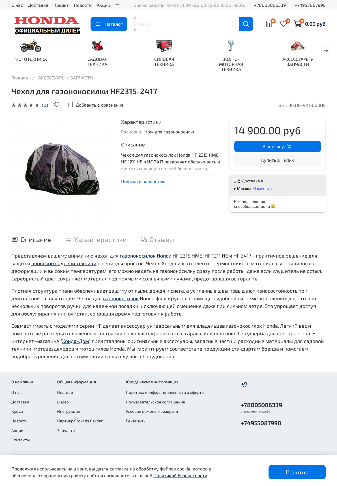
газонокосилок (121, 299)
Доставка (38, 5)
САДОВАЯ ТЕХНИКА (100, 62)
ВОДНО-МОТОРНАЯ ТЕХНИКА (237, 65)
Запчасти (66, 430)
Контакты (20, 439)
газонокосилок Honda (145, 256)
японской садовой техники (63, 264)
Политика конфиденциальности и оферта (165, 392)
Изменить (262, 189)
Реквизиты (136, 420)
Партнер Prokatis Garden (80, 420)
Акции (103, 5)
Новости (83, 5)
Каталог (109, 24)
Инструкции (68, 411)
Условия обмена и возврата (152, 411)
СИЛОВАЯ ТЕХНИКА (168, 62)
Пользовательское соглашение (155, 401)
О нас (17, 5)
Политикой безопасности (180, 475)
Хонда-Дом (75, 341)
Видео (63, 401)
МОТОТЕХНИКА (31, 59)
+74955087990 (310, 5)
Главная (19, 78)
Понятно (297, 472)
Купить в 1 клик (277, 160)
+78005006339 (270, 5)
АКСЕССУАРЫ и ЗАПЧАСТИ (305, 62)
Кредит (61, 5)
